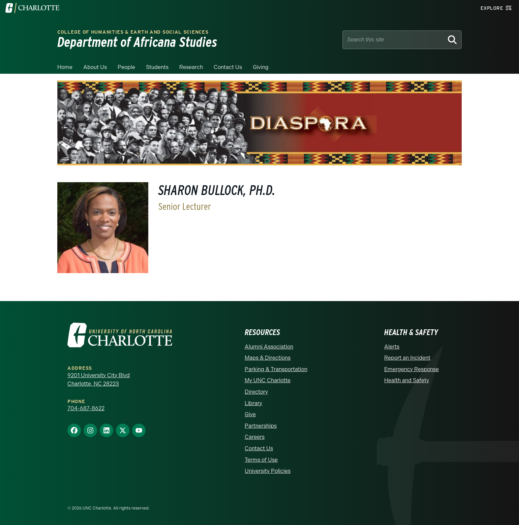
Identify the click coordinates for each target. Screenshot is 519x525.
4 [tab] (277, 161)
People (126, 67)
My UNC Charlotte (268, 380)
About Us (95, 67)
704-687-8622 (85, 408)
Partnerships (261, 426)
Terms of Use (261, 460)
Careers (255, 437)
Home (64, 67)
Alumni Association (269, 346)
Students (157, 67)
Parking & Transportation (276, 369)
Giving (261, 67)
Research (191, 67)
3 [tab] (267, 161)
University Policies (268, 471)
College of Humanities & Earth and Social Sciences (132, 32)
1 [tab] (247, 161)
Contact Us (228, 67)
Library (253, 403)
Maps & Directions (268, 358)
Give (250, 414)
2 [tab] (257, 161)
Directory (256, 392)
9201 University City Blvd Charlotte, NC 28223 (98, 379)
